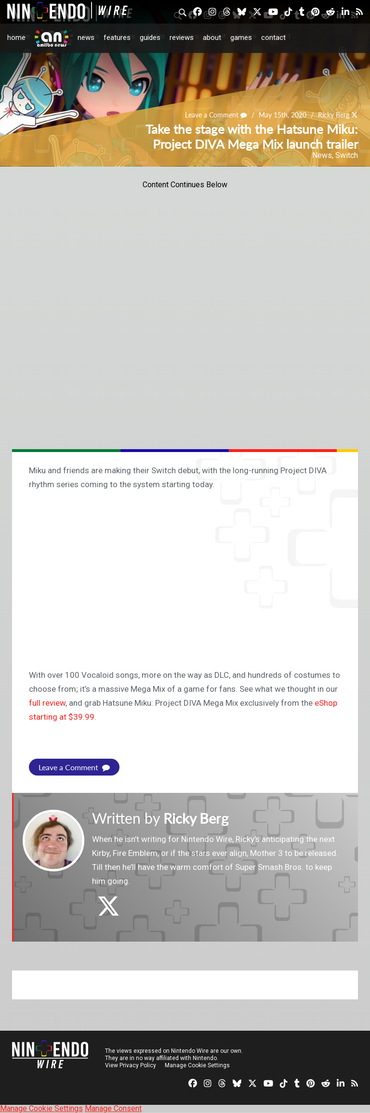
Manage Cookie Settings (197, 1065)
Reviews (182, 37)
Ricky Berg (333, 115)
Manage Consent (113, 1108)
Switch (346, 155)
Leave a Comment (216, 115)
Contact (273, 37)
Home (16, 37)
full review (47, 703)
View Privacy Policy (130, 1065)
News (86, 37)
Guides (150, 37)
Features (117, 37)
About (212, 37)
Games (241, 37)
